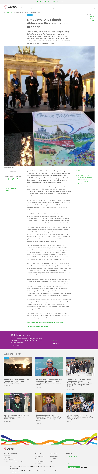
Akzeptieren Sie (74, 467)
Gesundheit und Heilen (83, 183)
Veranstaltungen (51, 8)
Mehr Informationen (16, 472)
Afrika (79, 170)
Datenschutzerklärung (15, 345)
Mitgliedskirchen (33, 8)
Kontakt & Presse (86, 8)
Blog (93, 8)
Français (92, 18)
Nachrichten (42, 8)
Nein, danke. (84, 467)
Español (92, 20)
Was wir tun (59, 8)
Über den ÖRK (24, 8)
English (92, 17)
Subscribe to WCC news (11, 189)
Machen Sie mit (67, 8)
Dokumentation (77, 8)
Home (4, 12)
